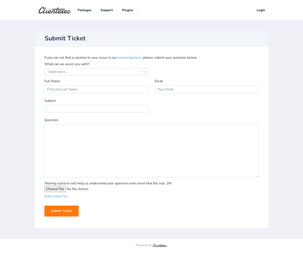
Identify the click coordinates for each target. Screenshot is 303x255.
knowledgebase (129, 57)
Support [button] (107, 10)
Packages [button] (84, 10)
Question (51, 120)
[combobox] (96, 71)
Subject (50, 101)
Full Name (52, 81)
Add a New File (56, 196)
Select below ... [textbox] (58, 72)
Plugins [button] (127, 10)
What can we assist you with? (66, 64)
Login (261, 10)
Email (159, 81)
